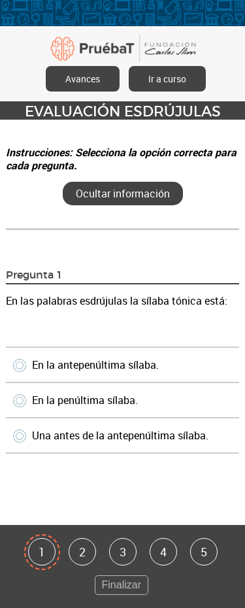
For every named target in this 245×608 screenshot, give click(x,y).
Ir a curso (167, 79)
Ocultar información (123, 193)
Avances (82, 79)
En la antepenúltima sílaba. (87, 365)
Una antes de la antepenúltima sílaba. (111, 435)
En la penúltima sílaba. (76, 400)
